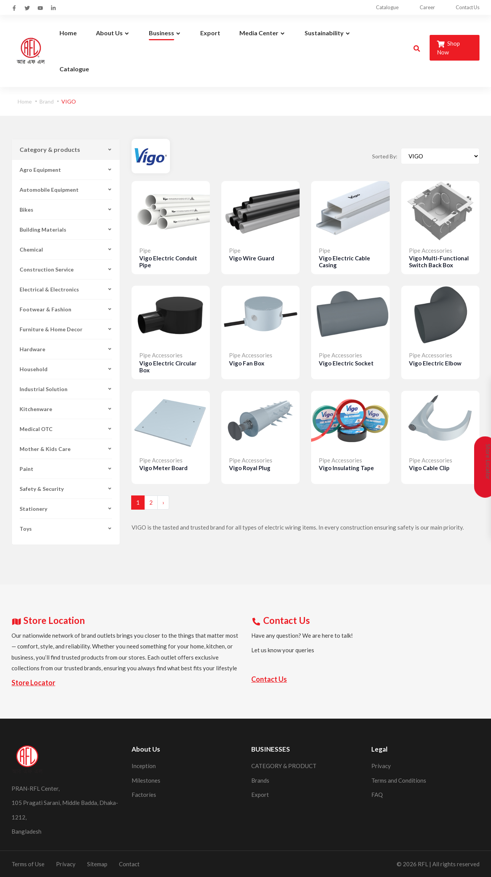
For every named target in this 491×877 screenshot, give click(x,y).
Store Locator (33, 682)
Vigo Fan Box (246, 363)
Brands (260, 780)
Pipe (145, 250)
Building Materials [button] (66, 229)
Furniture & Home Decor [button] (66, 329)
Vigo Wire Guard (251, 258)
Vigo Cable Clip (429, 467)
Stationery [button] (66, 508)
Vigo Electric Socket (346, 363)
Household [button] (66, 369)
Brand (47, 101)
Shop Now (448, 48)
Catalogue (381, 7)
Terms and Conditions (398, 780)
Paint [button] (66, 469)
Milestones (146, 780)
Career (424, 7)
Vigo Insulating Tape (346, 467)
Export (260, 794)
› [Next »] (163, 502)
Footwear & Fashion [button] (66, 309)
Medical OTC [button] (66, 429)
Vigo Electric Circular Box (167, 367)
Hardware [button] (66, 349)
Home (25, 101)
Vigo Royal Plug (249, 467)
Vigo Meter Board (163, 467)
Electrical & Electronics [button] (66, 289)
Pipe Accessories (430, 250)
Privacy (381, 765)
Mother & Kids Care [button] (66, 449)
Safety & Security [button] (66, 488)
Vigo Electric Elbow (435, 363)
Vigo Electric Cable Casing (344, 261)
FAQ (377, 794)
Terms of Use (28, 864)
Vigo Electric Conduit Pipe (168, 261)
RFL (423, 864)
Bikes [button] (66, 209)
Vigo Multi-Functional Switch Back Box (439, 261)
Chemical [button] (66, 249)
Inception (144, 765)
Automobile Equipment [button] (66, 189)
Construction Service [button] (66, 269)
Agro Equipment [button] (66, 169)
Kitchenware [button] (66, 409)
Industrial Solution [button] (66, 389)
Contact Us (467, 7)
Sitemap (97, 864)
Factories (144, 794)
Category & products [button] (66, 149)
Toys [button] (66, 528)
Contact (129, 864)
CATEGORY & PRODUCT (283, 765)
